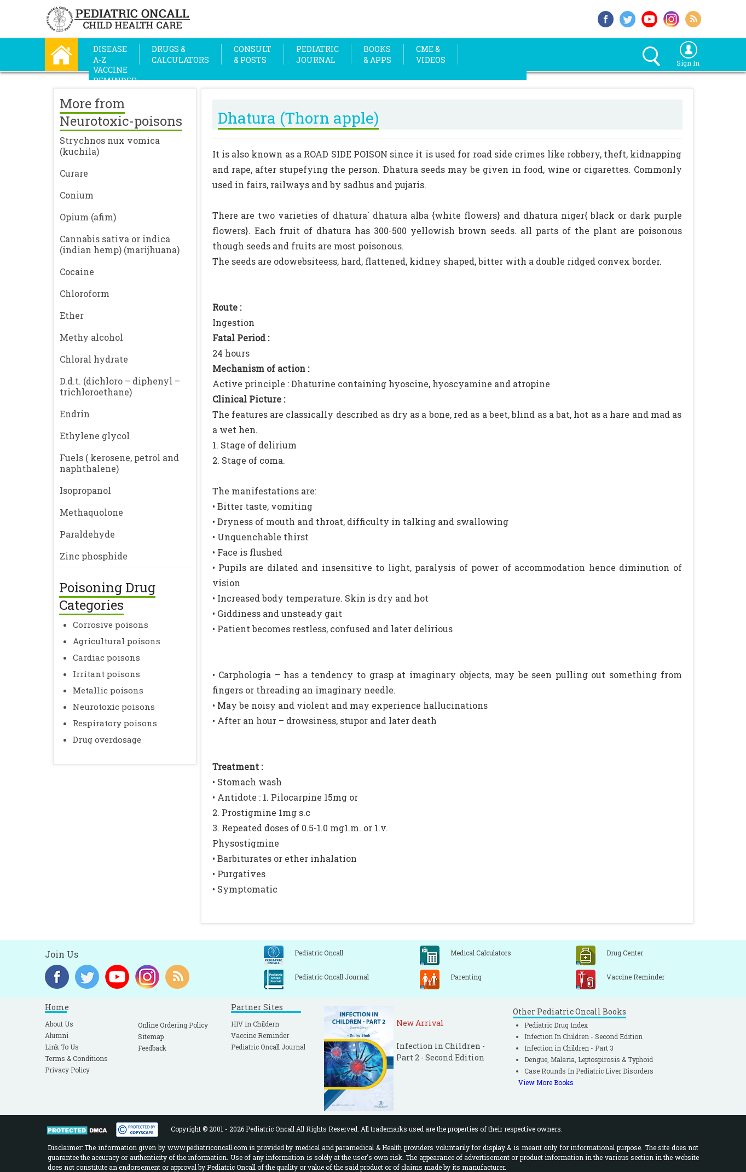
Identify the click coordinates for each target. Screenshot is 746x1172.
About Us (59, 1023)
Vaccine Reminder (260, 1035)
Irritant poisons (106, 673)
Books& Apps (377, 54)
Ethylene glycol (95, 435)
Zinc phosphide (94, 556)
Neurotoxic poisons (114, 706)
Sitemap (151, 1036)
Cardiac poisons (106, 657)
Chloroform (84, 293)
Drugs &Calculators (180, 54)
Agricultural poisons (116, 640)
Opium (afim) (88, 217)
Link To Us (62, 1046)
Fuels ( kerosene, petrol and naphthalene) (119, 463)
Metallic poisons (108, 690)
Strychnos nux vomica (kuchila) (110, 146)
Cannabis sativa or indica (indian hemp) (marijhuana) (120, 244)
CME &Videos (431, 54)
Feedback (152, 1047)
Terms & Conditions (76, 1058)
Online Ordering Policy (173, 1025)
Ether (72, 315)
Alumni (56, 1035)
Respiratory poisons (115, 723)
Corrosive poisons (110, 624)
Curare (74, 173)
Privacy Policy (67, 1069)
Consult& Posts (252, 54)
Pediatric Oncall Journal (268, 1046)
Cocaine (77, 271)
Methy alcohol (91, 337)
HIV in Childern (255, 1023)
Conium (77, 195)
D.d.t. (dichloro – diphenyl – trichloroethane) (120, 386)
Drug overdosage (107, 739)
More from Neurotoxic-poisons (121, 112)
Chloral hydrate (94, 359)
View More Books (546, 1082)
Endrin (75, 413)
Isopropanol (85, 490)
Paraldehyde (87, 534)
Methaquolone (91, 512)
